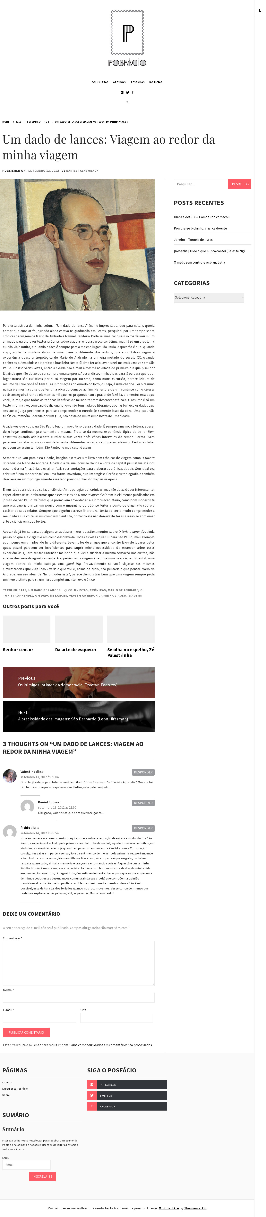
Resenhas (138, 82)
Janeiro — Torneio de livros (193, 240)
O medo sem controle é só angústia (199, 262)
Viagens (135, 595)
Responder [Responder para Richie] (143, 828)
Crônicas (98, 590)
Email (5, 1157)
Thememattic (195, 1208)
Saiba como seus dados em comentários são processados (110, 1045)
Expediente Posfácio (15, 1088)
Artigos (119, 82)
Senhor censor (18, 649)
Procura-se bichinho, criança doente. (200, 228)
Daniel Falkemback (82, 171)
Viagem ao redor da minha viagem (97, 595)
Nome (8, 990)
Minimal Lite (169, 1208)
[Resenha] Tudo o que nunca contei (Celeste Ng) (209, 251)
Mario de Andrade (123, 590)
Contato (7, 1082)
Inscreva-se (42, 1176)
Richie (25, 827)
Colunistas (100, 82)
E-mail (8, 1010)
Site (83, 1010)
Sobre (6, 1095)
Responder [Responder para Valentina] (143, 772)
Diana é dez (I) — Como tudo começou (202, 217)
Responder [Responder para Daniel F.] (143, 803)
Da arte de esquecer (76, 649)
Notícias (156, 82)
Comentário (12, 938)
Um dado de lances (44, 590)
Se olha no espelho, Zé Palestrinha (130, 652)
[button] (260, 11)
